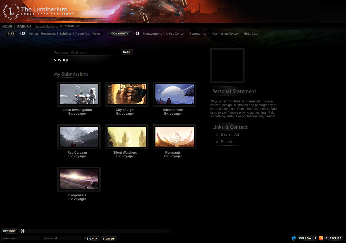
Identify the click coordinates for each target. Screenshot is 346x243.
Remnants (173, 139)
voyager (80, 113)
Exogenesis (77, 182)
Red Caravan (77, 139)
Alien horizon (173, 97)
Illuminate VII (70, 26)
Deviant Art (230, 134)
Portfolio (227, 142)
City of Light (125, 97)
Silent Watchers (125, 139)
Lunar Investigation (77, 97)
